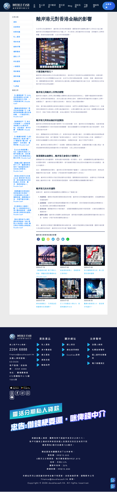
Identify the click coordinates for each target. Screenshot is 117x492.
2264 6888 (19, 349)
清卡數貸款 (51, 6)
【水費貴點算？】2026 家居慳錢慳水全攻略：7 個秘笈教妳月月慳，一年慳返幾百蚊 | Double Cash (22, 101)
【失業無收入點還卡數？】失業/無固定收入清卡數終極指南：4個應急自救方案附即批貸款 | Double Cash (22, 215)
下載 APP (84, 6)
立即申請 (108, 5)
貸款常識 (16, 77)
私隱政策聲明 (99, 350)
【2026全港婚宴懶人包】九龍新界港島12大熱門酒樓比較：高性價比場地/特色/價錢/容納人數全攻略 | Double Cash (22, 157)
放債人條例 (98, 345)
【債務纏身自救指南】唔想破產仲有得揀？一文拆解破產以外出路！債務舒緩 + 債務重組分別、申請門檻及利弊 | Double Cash (21, 200)
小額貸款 (16, 67)
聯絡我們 (94, 6)
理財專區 (16, 72)
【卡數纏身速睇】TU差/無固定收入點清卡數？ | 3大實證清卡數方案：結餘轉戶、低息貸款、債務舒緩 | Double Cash (22, 143)
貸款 (15, 22)
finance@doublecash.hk (23, 355)
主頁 (34, 6)
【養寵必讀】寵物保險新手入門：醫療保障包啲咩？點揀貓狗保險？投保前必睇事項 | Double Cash (21, 170)
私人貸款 (41, 6)
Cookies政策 (74, 356)
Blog (69, 6)
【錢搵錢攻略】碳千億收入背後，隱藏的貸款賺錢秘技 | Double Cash (46, 274)
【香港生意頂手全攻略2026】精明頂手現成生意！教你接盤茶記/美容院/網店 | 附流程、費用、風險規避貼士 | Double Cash (22, 185)
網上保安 (72, 345)
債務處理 (16, 83)
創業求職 (16, 47)
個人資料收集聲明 (99, 357)
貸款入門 (16, 57)
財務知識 (16, 32)
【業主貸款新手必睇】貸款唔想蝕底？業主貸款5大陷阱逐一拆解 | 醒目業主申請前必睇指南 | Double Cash (22, 228)
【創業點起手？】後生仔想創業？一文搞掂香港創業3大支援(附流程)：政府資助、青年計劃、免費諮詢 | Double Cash (22, 129)
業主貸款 (61, 6)
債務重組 (16, 52)
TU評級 (16, 88)
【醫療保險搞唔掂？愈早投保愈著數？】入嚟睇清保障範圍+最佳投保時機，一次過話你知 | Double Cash (22, 114)
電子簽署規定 (99, 365)
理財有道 (16, 42)
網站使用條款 (74, 350)
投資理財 (16, 27)
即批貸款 (16, 62)
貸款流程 (76, 6)
